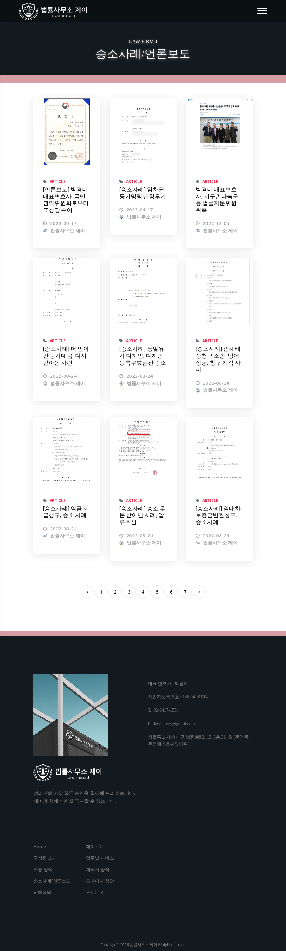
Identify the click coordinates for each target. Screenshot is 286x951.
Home (39, 846)
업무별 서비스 (100, 858)
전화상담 (42, 892)
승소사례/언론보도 (52, 881)
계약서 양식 (97, 869)
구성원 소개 (45, 858)
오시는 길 (95, 892)
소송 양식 (42, 869)
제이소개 (95, 846)
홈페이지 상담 (100, 881)
